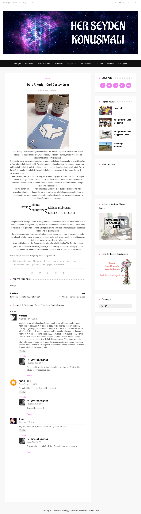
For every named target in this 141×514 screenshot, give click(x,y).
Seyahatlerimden (44, 64)
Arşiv (25, 3)
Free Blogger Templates (70, 511)
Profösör (23, 315)
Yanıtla (22, 351)
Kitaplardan (71, 64)
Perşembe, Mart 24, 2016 (28, 319)
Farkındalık (29, 64)
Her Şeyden (122, 64)
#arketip (14, 261)
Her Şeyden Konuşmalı (37, 360)
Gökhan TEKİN (94, 511)
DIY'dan (100, 64)
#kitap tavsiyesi (17, 264)
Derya (21, 419)
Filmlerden (59, 64)
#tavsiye (60, 264)
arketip (48, 78)
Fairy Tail (118, 108)
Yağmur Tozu (25, 381)
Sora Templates (54, 511)
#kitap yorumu (32, 264)
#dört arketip (63, 261)
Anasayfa (7, 3)
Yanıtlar (23, 356)
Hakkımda (17, 3)
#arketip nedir (25, 261)
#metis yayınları (47, 264)
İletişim (32, 3)
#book (36, 261)
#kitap (73, 261)
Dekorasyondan (87, 64)
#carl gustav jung (48, 261)
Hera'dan (110, 64)
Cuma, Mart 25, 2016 (26, 422)
